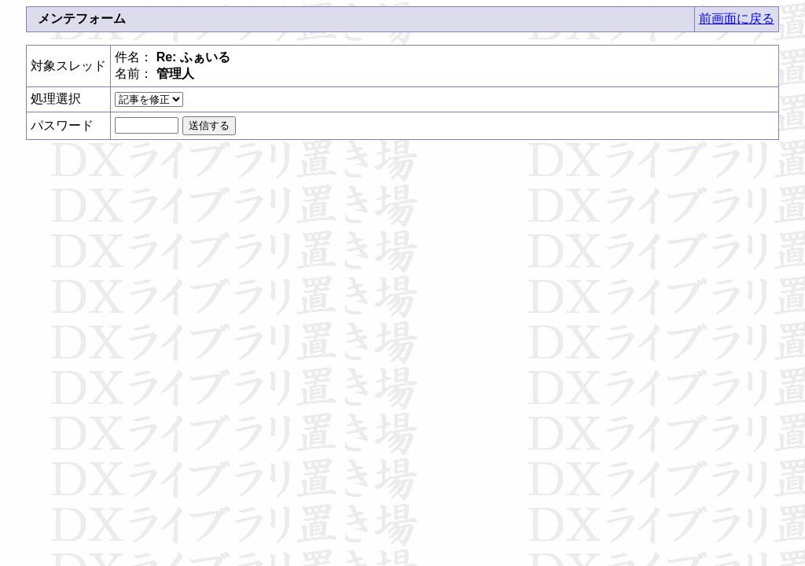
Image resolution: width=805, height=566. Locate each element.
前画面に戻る (736, 18)
